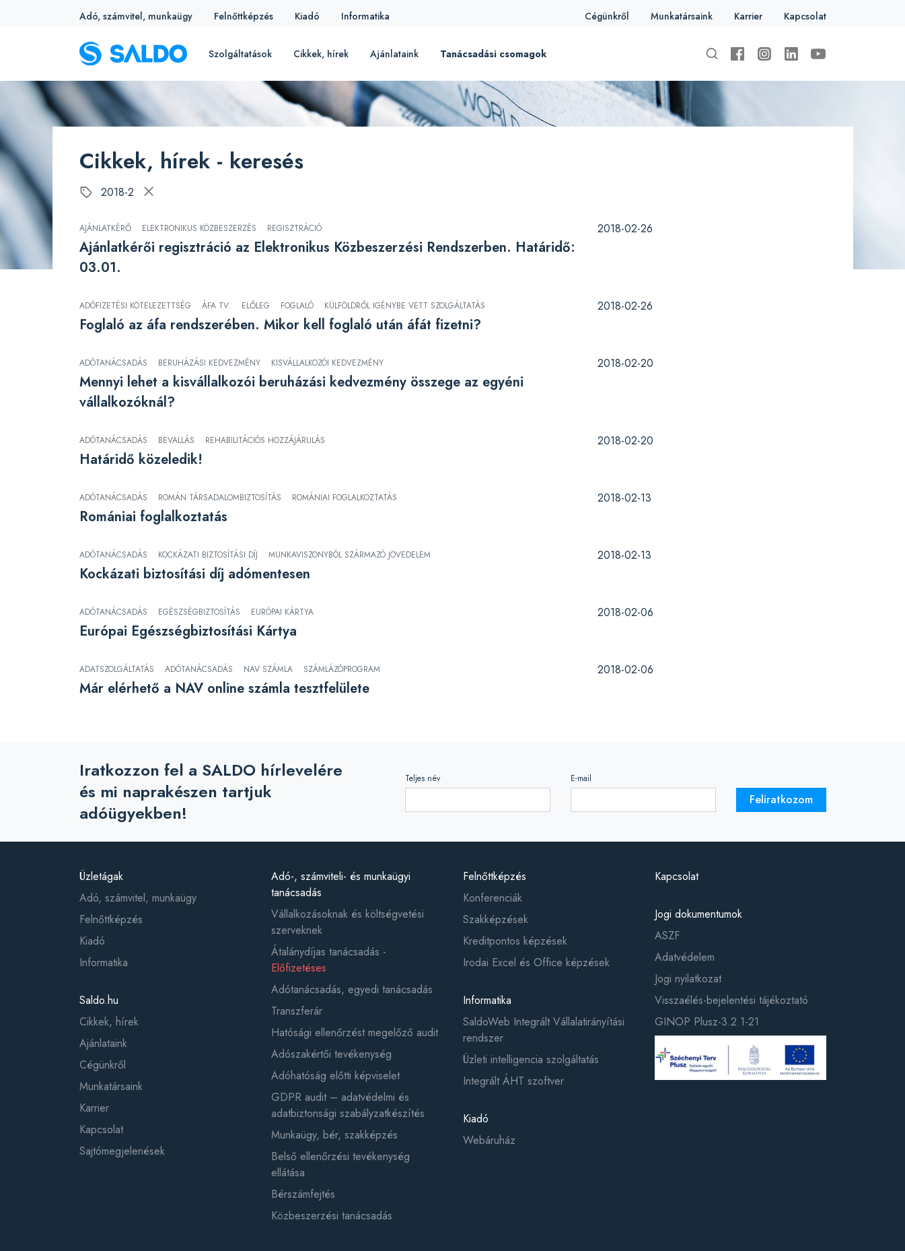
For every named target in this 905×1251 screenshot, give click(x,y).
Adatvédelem (685, 957)
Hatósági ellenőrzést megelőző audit (354, 1032)
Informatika (365, 16)
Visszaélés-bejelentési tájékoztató (731, 1000)
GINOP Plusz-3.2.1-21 (707, 1021)
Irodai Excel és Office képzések (536, 962)
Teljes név (422, 778)
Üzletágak (101, 876)
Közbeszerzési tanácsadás (331, 1215)
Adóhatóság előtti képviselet (335, 1075)
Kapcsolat (805, 16)
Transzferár (296, 1011)
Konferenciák (492, 898)
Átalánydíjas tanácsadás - (328, 960)
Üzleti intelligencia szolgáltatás (531, 1059)
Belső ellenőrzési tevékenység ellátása (340, 1164)
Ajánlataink (394, 54)
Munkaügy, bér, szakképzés (334, 1135)
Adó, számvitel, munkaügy (135, 16)
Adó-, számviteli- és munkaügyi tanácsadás (340, 884)
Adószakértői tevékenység (331, 1054)
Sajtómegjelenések (122, 1151)
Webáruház (489, 1140)
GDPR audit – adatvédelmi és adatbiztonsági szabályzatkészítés (348, 1105)
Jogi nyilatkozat (688, 978)
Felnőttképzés (243, 16)
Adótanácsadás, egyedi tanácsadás (352, 989)
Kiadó (307, 16)
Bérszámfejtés (303, 1194)
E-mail (581, 778)
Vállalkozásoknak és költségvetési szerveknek (347, 922)
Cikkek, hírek (321, 54)
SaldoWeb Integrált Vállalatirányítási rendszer (543, 1030)
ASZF (667, 935)
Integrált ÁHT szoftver (513, 1081)
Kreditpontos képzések (515, 941)
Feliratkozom (781, 799)
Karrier (748, 16)
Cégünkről (607, 16)
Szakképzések (495, 919)
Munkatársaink (682, 16)
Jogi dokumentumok (698, 914)
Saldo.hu (98, 1000)
